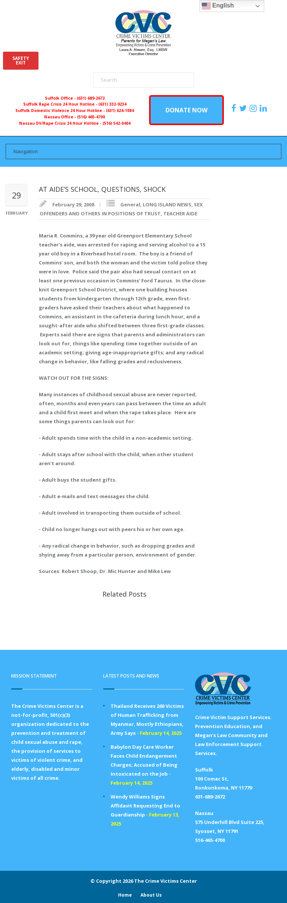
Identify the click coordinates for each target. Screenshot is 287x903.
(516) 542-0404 (116, 123)
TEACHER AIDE (180, 213)
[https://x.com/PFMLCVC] (244, 108)
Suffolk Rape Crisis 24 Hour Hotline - (60, 104)
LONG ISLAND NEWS (167, 204)
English (218, 5)
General (130, 204)
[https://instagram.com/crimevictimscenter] (254, 108)
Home (125, 895)
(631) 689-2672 (91, 98)
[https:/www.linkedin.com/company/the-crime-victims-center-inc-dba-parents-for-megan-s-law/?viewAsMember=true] (264, 108)
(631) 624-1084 (120, 110)
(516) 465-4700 (91, 116)
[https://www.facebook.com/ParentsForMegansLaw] (234, 108)
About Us (151, 895)
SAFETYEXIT (20, 60)
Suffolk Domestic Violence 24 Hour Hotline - (60, 110)
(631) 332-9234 (112, 104)
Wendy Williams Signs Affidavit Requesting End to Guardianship (145, 805)
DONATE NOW (186, 110)
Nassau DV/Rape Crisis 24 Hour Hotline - (60, 123)
